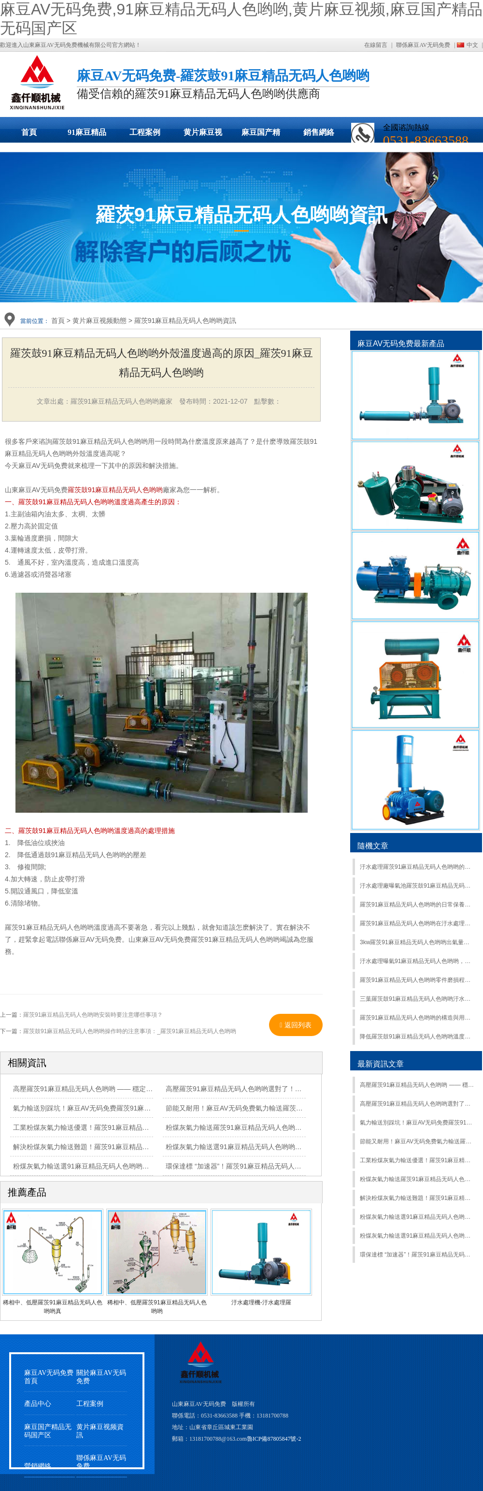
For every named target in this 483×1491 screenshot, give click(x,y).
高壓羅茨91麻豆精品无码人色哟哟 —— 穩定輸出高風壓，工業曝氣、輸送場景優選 (417, 1085)
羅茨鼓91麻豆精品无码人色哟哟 (115, 490)
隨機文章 (372, 846)
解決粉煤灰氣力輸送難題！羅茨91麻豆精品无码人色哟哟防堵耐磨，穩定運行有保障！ (142, 1147)
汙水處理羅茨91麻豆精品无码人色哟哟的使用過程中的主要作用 (417, 866)
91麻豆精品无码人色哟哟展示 (87, 135)
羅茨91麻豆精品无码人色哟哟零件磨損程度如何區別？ (417, 980)
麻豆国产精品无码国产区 (261, 135)
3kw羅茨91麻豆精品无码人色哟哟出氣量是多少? (417, 942)
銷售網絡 (318, 132)
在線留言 (375, 45)
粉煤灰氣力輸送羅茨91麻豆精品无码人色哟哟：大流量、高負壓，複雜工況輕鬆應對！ (417, 1179)
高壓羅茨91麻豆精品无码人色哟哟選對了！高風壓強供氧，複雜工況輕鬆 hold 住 (286, 1089)
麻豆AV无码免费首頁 (48, 1377)
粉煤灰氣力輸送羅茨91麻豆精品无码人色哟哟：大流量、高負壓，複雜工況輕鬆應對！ (295, 1127)
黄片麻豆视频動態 (203, 135)
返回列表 (296, 1025)
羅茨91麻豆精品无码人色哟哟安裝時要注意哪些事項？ (93, 1014)
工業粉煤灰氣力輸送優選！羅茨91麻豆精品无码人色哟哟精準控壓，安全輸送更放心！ (417, 1160)
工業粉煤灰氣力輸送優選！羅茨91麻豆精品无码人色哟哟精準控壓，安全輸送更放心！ (142, 1127)
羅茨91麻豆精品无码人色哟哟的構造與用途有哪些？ (417, 1017)
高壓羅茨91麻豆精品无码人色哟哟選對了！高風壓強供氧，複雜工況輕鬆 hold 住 (417, 1103)
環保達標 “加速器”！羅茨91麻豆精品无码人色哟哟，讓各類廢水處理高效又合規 (417, 1254)
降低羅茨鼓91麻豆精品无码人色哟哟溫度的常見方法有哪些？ (417, 1036)
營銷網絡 (37, 1466)
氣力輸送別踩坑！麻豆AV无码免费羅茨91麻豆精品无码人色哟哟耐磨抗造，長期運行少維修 (149, 1108)
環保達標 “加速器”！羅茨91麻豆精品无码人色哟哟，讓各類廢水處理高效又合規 (284, 1166)
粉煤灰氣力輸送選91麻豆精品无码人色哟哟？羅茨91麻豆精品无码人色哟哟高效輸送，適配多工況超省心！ (417, 1235)
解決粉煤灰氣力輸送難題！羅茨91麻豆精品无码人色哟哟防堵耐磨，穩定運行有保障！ (417, 1198)
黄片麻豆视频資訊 (100, 1431)
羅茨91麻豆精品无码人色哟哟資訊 (185, 320)
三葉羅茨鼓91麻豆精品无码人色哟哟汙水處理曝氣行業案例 (417, 998)
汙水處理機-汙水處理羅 (261, 1302)
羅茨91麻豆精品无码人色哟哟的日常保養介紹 (417, 904)
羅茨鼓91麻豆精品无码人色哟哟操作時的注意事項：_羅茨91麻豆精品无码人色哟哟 (129, 1031)
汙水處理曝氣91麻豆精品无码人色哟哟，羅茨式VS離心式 (417, 961)
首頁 (29, 132)
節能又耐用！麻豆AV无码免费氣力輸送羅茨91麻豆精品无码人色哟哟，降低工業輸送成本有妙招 (417, 1141)
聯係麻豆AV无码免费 (423, 45)
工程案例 (144, 132)
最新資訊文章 (380, 1064)
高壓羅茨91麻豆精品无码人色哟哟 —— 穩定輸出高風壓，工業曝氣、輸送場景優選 (137, 1089)
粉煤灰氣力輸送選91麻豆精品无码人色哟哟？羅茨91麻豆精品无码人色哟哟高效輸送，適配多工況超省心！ (417, 1216)
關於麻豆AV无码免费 (101, 1377)
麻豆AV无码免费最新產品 (400, 343)
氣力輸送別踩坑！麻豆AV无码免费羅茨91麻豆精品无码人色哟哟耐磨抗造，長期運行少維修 (417, 1122)
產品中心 (37, 1403)
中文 (472, 45)
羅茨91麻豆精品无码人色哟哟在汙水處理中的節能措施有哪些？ (417, 923)
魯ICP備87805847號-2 (274, 1438)
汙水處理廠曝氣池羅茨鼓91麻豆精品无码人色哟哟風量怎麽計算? (417, 885)
